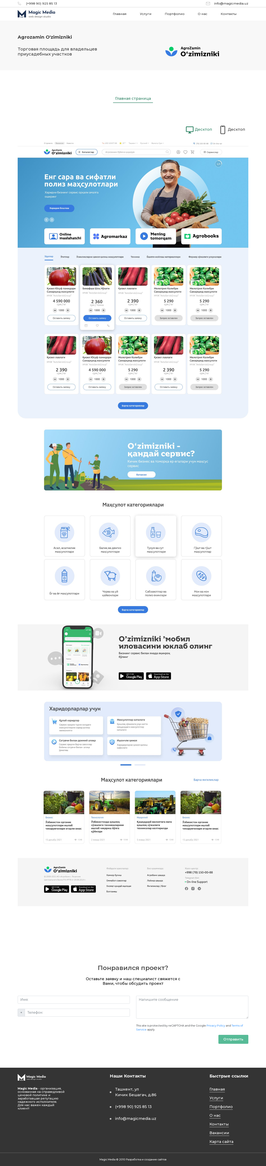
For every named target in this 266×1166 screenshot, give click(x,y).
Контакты (229, 14)
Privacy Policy (216, 1025)
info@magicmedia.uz (231, 3)
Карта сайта (221, 1141)
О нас (202, 14)
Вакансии (219, 1133)
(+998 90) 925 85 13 (41, 3)
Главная (120, 14)
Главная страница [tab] (133, 98)
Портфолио (175, 14)
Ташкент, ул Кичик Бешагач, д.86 (135, 1092)
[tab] (198, 130)
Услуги (145, 14)
